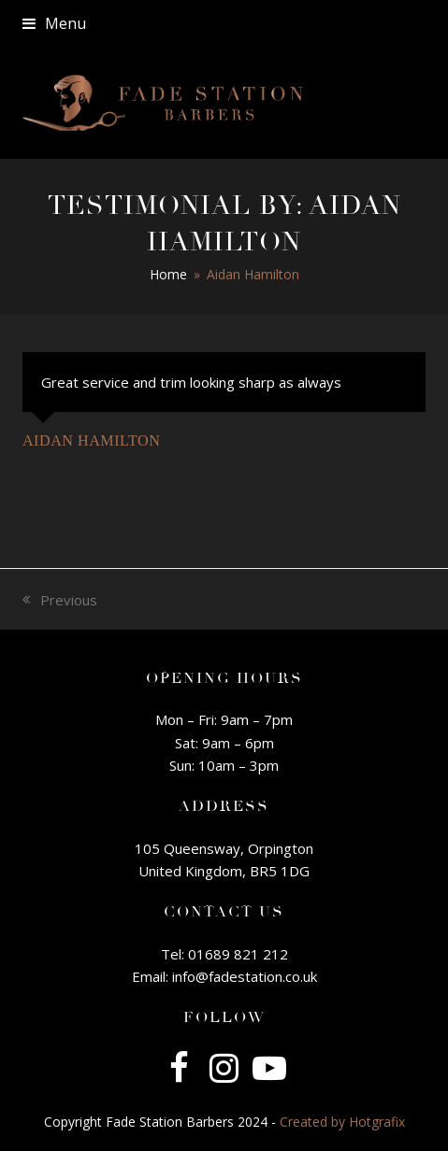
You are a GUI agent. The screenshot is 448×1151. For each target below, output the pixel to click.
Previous (59, 600)
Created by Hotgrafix (342, 1121)
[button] (54, 23)
